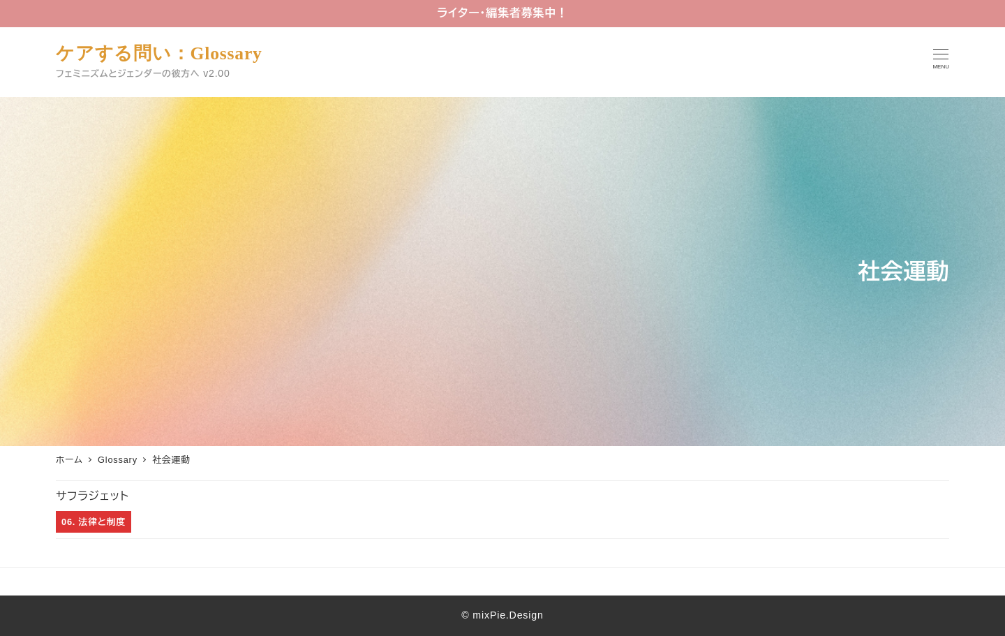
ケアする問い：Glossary (159, 53)
